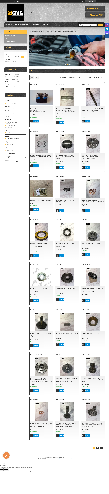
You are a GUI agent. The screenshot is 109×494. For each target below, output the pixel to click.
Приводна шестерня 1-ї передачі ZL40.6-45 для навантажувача (91, 244)
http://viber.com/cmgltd (11, 161)
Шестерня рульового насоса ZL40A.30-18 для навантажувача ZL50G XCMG (39, 290)
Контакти (36, 24)
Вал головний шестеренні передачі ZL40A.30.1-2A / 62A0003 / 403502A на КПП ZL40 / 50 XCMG (93, 425)
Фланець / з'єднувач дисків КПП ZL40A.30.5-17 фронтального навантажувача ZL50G (91, 156)
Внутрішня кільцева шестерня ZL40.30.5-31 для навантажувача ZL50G (65, 156)
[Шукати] (100, 25)
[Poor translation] (6, 469)
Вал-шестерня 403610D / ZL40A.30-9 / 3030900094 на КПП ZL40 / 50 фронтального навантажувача (67, 425)
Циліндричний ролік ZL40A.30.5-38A (40, 200)
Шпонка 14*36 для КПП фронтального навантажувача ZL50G (67, 334)
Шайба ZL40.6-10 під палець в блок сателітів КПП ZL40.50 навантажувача (93, 200)
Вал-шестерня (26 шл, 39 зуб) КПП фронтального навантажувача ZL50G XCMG (41, 335)
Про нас (45, 24)
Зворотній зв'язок (10, 41)
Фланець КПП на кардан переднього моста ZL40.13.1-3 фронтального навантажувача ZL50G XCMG (66, 380)
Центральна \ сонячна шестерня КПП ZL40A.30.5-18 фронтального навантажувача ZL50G (92, 290)
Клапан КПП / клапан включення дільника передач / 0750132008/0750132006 (39, 110)
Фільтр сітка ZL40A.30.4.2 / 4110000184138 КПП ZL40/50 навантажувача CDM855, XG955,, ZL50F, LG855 (65, 111)
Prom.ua (62, 457)
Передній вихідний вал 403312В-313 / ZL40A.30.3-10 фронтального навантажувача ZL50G (92, 110)
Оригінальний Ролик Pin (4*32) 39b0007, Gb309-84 (65, 200)
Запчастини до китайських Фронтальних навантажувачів (58, 31)
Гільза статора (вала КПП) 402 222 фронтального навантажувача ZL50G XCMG (92, 380)
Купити (36, 121)
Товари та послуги (21, 24)
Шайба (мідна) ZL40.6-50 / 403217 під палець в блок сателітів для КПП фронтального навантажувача (41, 425)
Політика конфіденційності (65, 458)
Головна (9, 24)
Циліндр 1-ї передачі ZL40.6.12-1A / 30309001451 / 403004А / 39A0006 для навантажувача (40, 245)
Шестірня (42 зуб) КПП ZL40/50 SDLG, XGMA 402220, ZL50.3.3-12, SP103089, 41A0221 (67, 245)
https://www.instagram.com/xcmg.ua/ (15, 158)
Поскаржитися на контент (52, 458)
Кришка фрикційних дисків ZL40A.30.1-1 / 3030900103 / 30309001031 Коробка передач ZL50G (41, 380)
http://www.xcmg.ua (12, 133)
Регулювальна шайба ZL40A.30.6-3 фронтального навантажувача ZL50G (41, 155)
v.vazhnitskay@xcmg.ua (13, 138)
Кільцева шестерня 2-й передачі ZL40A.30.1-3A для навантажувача (66, 289)
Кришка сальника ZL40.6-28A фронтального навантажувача (90, 334)
